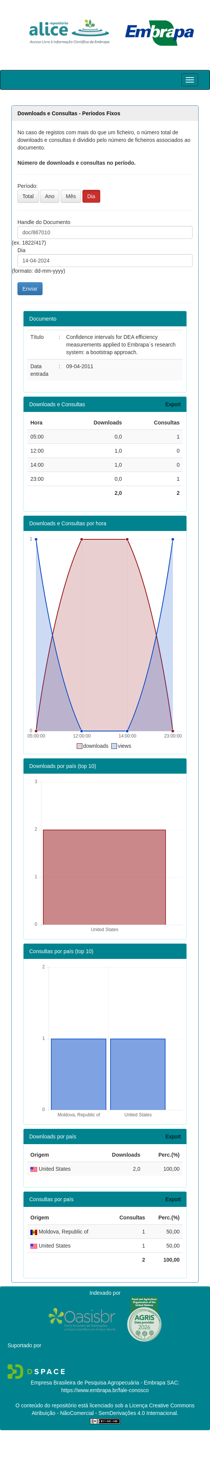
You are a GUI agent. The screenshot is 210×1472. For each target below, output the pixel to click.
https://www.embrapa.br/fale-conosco (104, 1390)
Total (28, 196)
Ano (49, 196)
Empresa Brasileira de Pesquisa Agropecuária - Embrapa (98, 1383)
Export (173, 404)
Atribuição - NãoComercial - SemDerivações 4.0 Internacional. (105, 1413)
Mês (71, 196)
